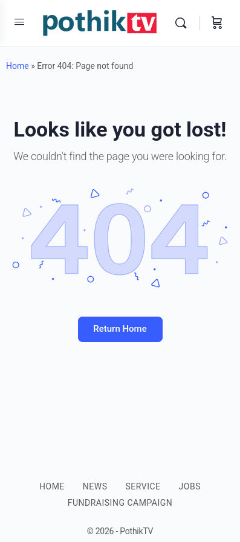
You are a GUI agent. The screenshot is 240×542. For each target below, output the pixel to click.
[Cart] (217, 23)
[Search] (184, 23)
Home (17, 66)
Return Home (119, 328)
